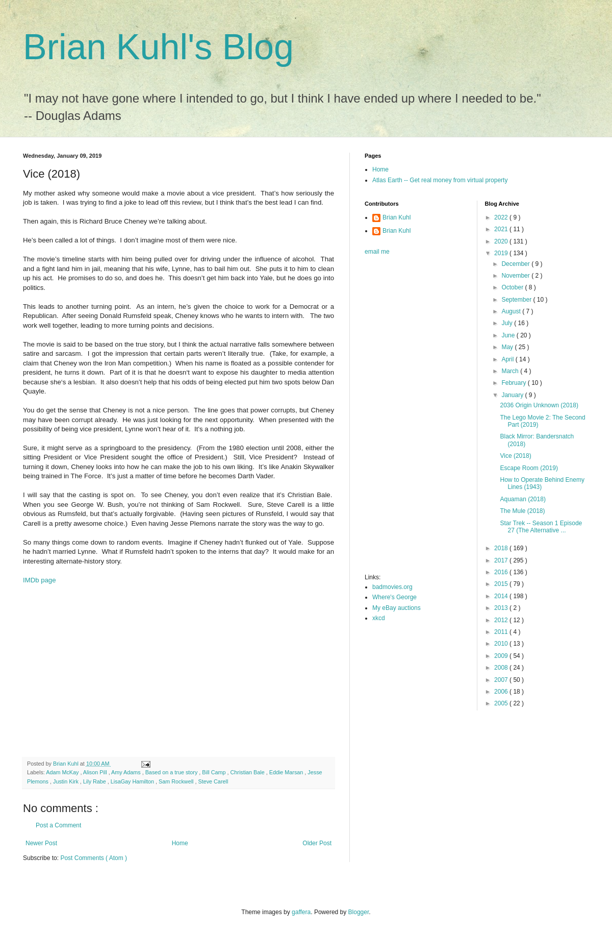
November (516, 275)
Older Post (317, 843)
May (508, 347)
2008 (501, 667)
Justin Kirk (66, 781)
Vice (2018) (515, 455)
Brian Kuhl (396, 217)
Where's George (394, 597)
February (514, 382)
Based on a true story (172, 772)
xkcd (378, 618)
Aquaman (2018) (522, 499)
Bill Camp (214, 772)
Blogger (358, 912)
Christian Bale (248, 772)
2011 (501, 631)
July (507, 323)
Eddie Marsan (287, 772)
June (508, 335)
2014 (501, 596)
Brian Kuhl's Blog (158, 47)
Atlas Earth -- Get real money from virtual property (439, 180)
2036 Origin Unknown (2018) (539, 405)
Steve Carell (213, 781)
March (510, 371)
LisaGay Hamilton (133, 781)
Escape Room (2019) (528, 468)
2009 (501, 655)
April (508, 359)
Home (180, 843)
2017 (501, 560)
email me (377, 251)
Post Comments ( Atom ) (93, 858)
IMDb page (39, 580)
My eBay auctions (396, 607)
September (517, 299)
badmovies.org (392, 587)
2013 (501, 607)
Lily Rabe (95, 781)
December (516, 263)
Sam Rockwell (177, 781)
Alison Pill (96, 772)
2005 (501, 703)
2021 (501, 229)
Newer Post (41, 843)
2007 (501, 679)
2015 (501, 583)
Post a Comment (58, 825)
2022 (501, 217)
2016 (501, 572)
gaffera (301, 912)
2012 (501, 620)
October (513, 287)
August (511, 311)
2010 (501, 643)
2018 (501, 548)
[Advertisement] (178, 675)
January (513, 395)
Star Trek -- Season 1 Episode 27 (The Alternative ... (541, 527)
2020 (501, 241)
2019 (501, 253)
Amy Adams (126, 772)
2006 (501, 691)
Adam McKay (63, 772)
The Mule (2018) (522, 510)
